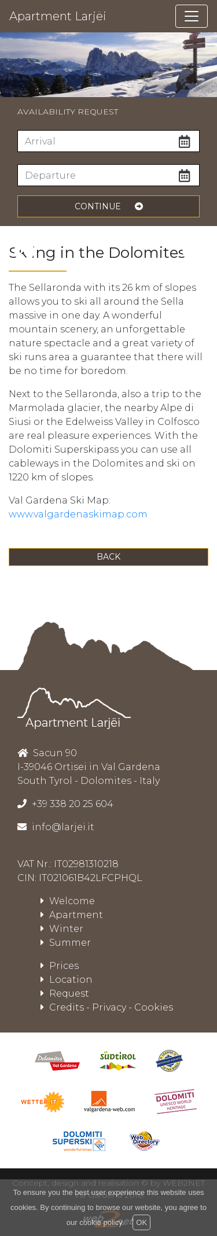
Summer (66, 942)
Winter (62, 928)
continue (109, 206)
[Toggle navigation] (191, 16)
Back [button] (108, 557)
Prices (60, 965)
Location (67, 979)
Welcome (68, 900)
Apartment (72, 914)
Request (65, 993)
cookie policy (100, 1222)
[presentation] (24, 251)
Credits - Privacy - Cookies (107, 1007)
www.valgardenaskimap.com (78, 514)
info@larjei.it (62, 826)
